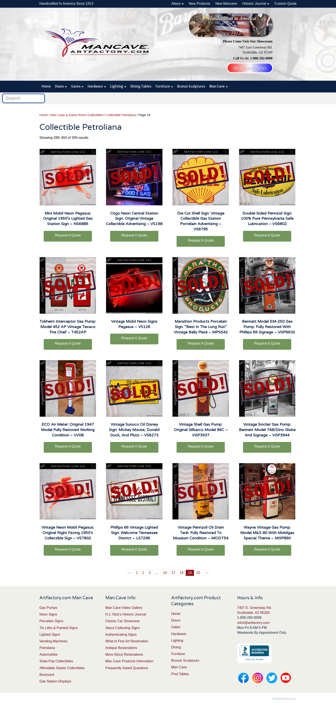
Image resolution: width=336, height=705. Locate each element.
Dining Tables (140, 86)
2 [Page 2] (143, 573)
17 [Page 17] (173, 573)
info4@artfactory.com (253, 623)
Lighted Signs (49, 634)
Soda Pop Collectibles (56, 661)
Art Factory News (250, 68)
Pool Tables (180, 674)
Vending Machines (53, 641)
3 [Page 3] (150, 573)
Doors (59, 86)
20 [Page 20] (198, 573)
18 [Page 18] (181, 573)
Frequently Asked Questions (126, 668)
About (175, 3)
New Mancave (226, 3)
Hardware (95, 86)
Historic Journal (254, 3)
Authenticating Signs (121, 634)
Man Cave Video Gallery (123, 608)
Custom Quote (285, 3)
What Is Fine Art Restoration (126, 641)
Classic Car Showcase (122, 621)
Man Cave (217, 86)
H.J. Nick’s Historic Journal (125, 614)
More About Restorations (124, 654)
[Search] (23, 98)
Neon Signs (48, 614)
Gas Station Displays (55, 681)
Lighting (116, 86)
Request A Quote (68, 235)
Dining (176, 647)
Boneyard (46, 674)
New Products (199, 3)
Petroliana (47, 648)
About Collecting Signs (122, 628)
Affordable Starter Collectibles (62, 668)
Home (46, 86)
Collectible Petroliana (121, 115)
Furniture (163, 86)
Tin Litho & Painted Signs (58, 628)
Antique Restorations (121, 648)
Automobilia (48, 654)
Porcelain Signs (51, 621)
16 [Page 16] (165, 573)
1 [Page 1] (137, 573)
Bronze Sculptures (191, 86)
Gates (75, 86)
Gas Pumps (48, 608)
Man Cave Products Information (129, 661)
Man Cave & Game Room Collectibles (77, 115)
